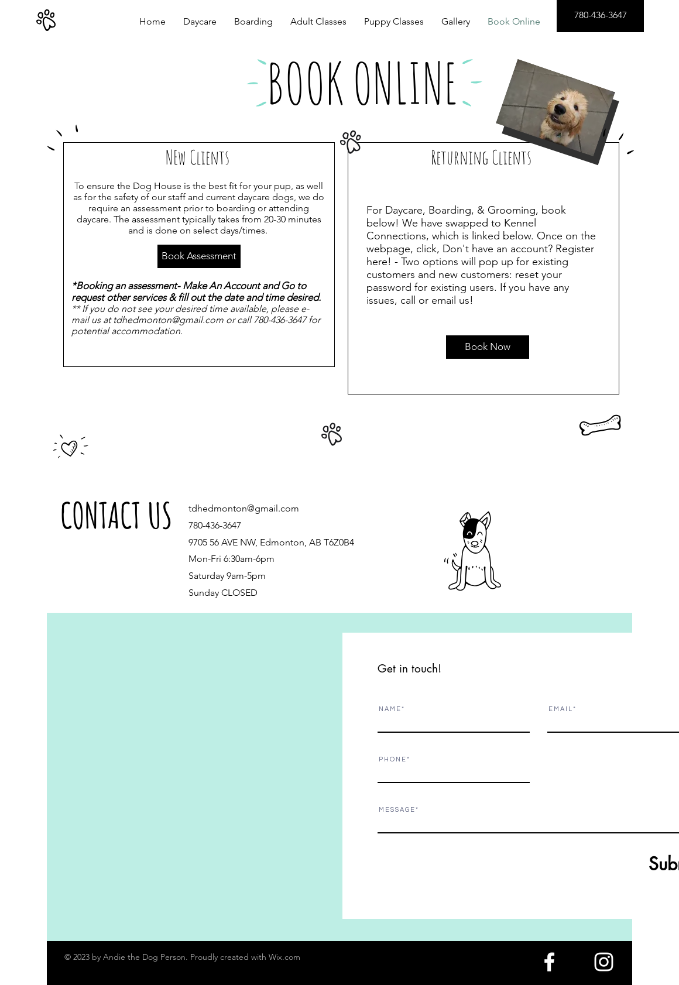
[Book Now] (487, 347)
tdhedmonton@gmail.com (168, 319)
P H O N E (392, 759)
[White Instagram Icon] (603, 961)
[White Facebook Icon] (549, 961)
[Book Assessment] (199, 256)
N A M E (389, 709)
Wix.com (284, 957)
